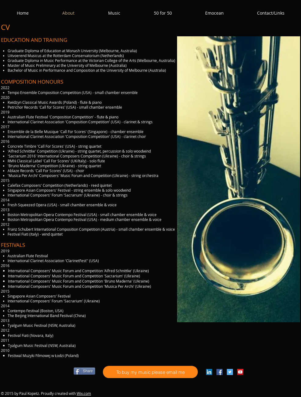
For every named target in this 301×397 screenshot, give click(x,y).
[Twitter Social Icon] (230, 372)
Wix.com (84, 393)
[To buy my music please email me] (150, 372)
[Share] (84, 371)
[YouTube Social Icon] (240, 372)
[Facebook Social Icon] (219, 372)
